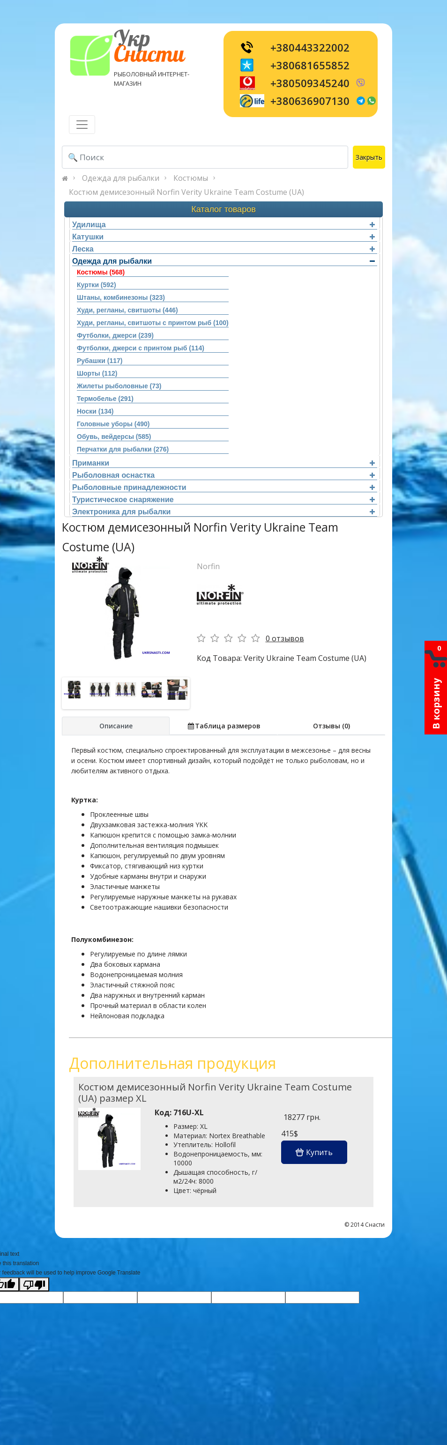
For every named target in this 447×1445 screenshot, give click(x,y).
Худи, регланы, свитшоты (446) (127, 310)
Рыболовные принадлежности (223, 487)
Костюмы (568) (101, 272)
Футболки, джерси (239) (115, 335)
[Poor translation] (34, 1284)
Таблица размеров (223, 725)
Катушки (223, 237)
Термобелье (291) (105, 398)
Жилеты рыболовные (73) (119, 386)
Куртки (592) (96, 285)
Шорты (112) (97, 373)
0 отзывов (285, 638)
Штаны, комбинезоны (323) (121, 297)
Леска (223, 249)
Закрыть (369, 157)
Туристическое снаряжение (223, 500)
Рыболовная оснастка (223, 475)
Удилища (223, 225)
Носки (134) (95, 411)
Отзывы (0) (331, 725)
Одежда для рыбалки (120, 178)
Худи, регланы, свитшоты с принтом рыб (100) (153, 322)
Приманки (223, 463)
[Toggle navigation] (82, 124)
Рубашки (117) (99, 360)
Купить (314, 1152)
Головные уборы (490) (113, 424)
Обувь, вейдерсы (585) (114, 436)
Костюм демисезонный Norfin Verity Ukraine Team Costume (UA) (186, 192)
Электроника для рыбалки (223, 512)
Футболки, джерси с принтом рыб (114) (140, 348)
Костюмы (190, 178)
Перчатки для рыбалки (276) (123, 449)
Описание (116, 725)
